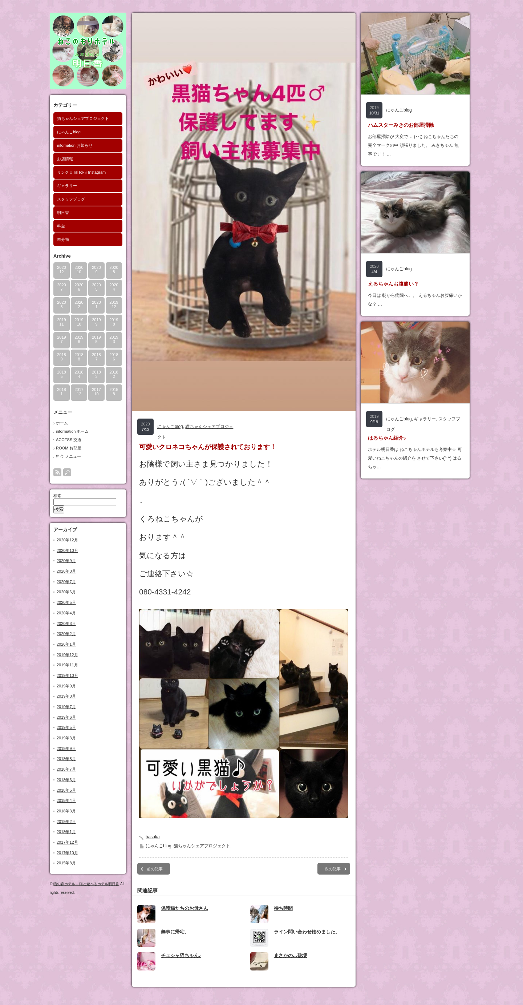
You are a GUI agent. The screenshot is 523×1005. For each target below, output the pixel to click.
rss (57, 472)
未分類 (63, 239)
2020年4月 (66, 613)
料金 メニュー (68, 456)
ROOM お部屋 (68, 448)
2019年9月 (66, 686)
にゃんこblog (69, 132)
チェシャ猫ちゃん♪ (181, 955)
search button (67, 472)
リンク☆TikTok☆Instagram (81, 172)
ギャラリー (67, 185)
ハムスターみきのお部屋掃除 (401, 125)
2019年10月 (67, 675)
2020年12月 (67, 540)
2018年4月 (66, 800)
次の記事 (333, 869)
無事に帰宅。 (175, 932)
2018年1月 (66, 832)
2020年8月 (66, 571)
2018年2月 (66, 821)
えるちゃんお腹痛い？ (393, 284)
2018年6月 (66, 780)
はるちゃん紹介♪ (387, 438)
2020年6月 (66, 592)
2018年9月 (66, 748)
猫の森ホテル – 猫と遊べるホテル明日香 (86, 884)
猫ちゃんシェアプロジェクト (83, 118)
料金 (61, 226)
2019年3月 (66, 738)
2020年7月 (66, 582)
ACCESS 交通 (68, 439)
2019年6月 (66, 717)
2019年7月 (66, 707)
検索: (57, 495)
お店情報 (65, 159)
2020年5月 (66, 602)
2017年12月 (67, 842)
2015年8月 (66, 863)
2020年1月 (66, 644)
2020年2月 (66, 633)
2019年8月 (66, 696)
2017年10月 (67, 853)
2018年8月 (66, 758)
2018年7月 (66, 769)
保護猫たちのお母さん (184, 908)
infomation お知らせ (75, 145)
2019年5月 (66, 727)
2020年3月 (66, 623)
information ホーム (72, 431)
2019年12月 (67, 655)
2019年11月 (67, 665)
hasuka (153, 836)
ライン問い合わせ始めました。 (307, 932)
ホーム (62, 423)
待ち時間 (283, 908)
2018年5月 (66, 790)
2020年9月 (66, 560)
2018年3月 (66, 811)
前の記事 (155, 869)
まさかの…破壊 (290, 955)
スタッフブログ (71, 199)
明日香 (63, 212)
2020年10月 (67, 550)
